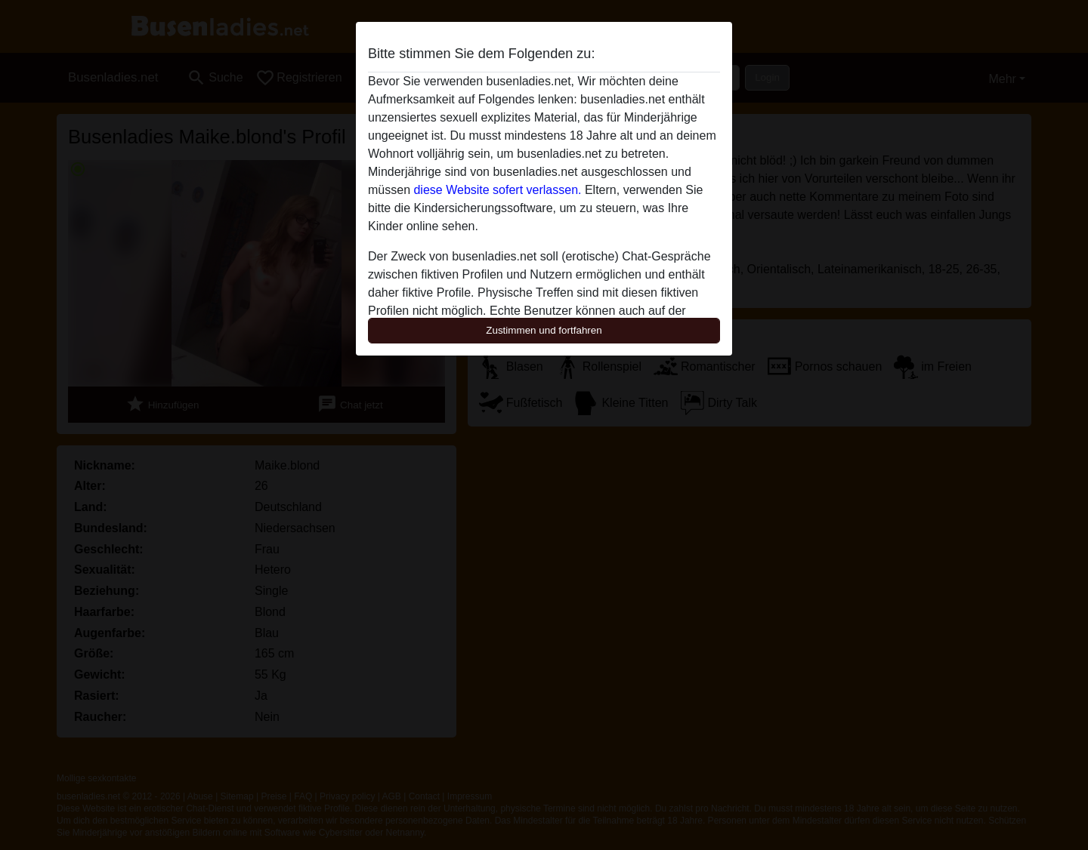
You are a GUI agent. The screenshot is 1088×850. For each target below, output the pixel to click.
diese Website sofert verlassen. (497, 189)
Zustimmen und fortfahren (544, 330)
